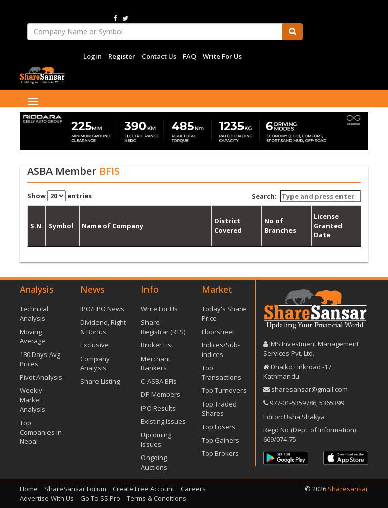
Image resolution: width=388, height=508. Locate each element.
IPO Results (158, 408)
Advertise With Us (47, 498)
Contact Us (159, 56)
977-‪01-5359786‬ (293, 403)
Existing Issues (163, 421)
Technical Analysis (34, 313)
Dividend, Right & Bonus (103, 327)
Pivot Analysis (41, 377)
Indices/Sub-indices (221, 349)
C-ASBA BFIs (159, 381)
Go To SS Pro (100, 498)
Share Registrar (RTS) (163, 327)
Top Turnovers (224, 390)
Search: (306, 196)
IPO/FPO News (102, 308)
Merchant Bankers (155, 363)
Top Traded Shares (219, 408)
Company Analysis (95, 363)
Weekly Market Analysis (32, 400)
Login (92, 56)
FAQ (189, 56)
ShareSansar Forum (75, 488)
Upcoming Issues (156, 439)
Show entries (59, 195)
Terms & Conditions (156, 498)
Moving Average (32, 336)
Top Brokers (220, 453)
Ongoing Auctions (154, 462)
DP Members (160, 394)
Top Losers (218, 426)
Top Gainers (220, 440)
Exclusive (94, 344)
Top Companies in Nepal (41, 432)
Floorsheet (218, 331)
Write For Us (222, 56)
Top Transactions (221, 372)
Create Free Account (143, 488)
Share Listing (100, 381)
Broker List (157, 344)
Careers (193, 488)
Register (121, 56)
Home (29, 488)
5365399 (331, 403)
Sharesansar (348, 488)
